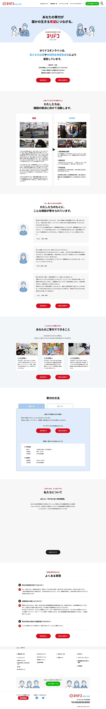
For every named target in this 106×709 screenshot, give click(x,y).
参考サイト (60, 657)
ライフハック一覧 (63, 3)
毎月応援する (43, 80)
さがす (102, 4)
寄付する (80, 654)
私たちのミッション (41, 657)
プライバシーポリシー (83, 657)
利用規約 (80, 666)
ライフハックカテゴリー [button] (77, 3)
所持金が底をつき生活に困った (23, 663)
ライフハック (21, 657)
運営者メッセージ (41, 659)
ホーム (18, 647)
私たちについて (44, 3)
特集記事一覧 (53, 3)
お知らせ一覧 (61, 654)
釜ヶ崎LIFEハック (21, 669)
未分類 (18, 666)
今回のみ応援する (62, 80)
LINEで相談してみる (53, 684)
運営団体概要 (40, 662)
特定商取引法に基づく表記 (83, 661)
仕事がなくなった (21, 660)
